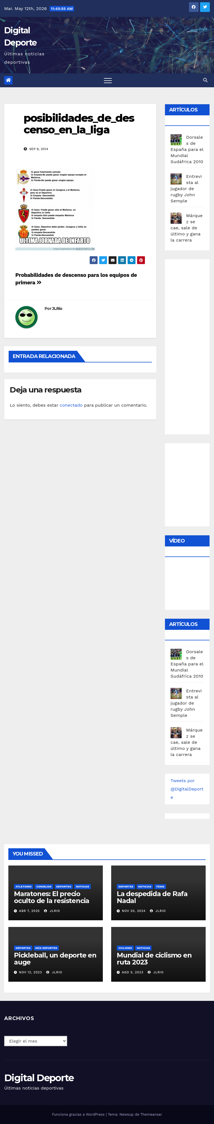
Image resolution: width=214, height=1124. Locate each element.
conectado (71, 405)
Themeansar (151, 1114)
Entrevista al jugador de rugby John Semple (186, 188)
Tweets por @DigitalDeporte (187, 789)
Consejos (43, 886)
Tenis (160, 886)
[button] (205, 80)
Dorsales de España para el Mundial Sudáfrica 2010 (187, 149)
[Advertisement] (192, 345)
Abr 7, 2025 (29, 911)
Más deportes (46, 947)
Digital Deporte (39, 1078)
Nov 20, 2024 (134, 911)
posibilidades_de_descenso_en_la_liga (79, 123)
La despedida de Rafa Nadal (152, 897)
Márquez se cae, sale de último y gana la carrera (187, 228)
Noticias (82, 886)
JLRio (57, 308)
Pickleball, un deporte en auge (55, 958)
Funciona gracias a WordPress (79, 1114)
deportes (63, 886)
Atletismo (23, 886)
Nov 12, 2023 (30, 972)
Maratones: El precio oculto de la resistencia (51, 897)
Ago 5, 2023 (133, 972)
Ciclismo (125, 947)
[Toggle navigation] (107, 80)
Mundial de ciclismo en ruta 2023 (154, 958)
